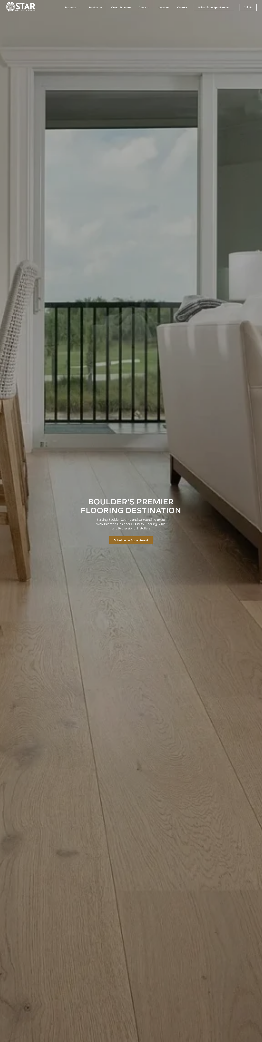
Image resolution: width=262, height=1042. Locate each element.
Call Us (248, 7)
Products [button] (70, 7)
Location (163, 7)
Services (93, 7)
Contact (182, 7)
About (142, 7)
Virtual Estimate (121, 7)
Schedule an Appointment (214, 7)
